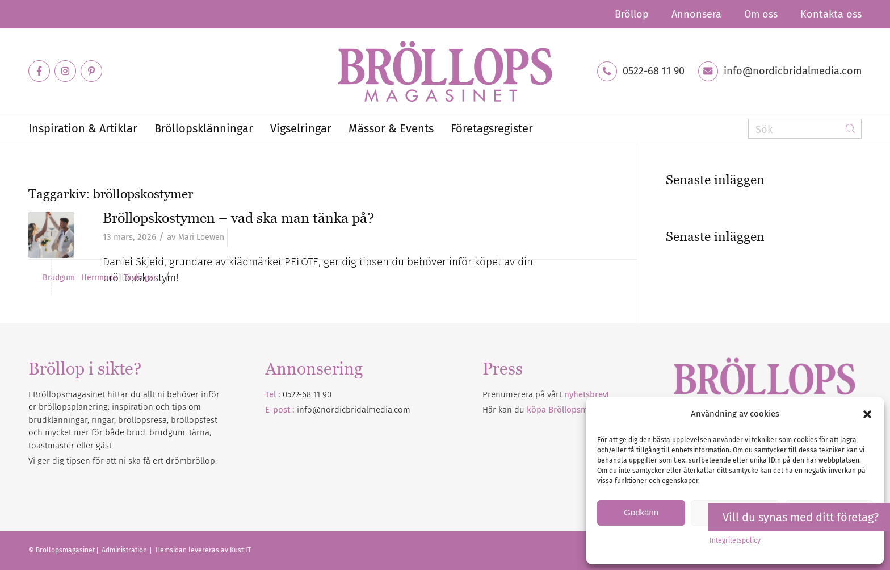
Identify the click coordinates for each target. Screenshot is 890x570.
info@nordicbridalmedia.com (793, 71)
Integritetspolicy (735, 540)
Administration (125, 550)
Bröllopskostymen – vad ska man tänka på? (238, 217)
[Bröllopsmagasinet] (445, 71)
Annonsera (696, 14)
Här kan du (551, 410)
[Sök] (805, 129)
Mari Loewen (201, 237)
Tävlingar (140, 278)
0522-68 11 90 (654, 71)
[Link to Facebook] (39, 71)
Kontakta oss (831, 14)
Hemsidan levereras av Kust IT (203, 550)
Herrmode (99, 278)
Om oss (761, 14)
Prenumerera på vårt (545, 394)
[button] (867, 414)
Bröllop (632, 14)
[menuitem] (631, 14)
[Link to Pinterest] (91, 71)
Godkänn (641, 512)
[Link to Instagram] (65, 71)
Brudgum (59, 278)
